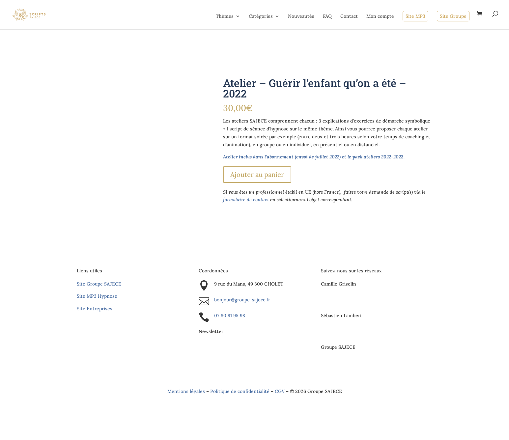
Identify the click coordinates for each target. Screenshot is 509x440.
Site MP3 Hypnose (97, 296)
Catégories (261, 16)
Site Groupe (453, 16)
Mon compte (380, 16)
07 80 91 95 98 (229, 315)
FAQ (327, 16)
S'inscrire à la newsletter (244, 349)
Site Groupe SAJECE (99, 284)
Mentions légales (186, 391)
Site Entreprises (94, 309)
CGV (280, 391)
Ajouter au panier (257, 174)
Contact (349, 16)
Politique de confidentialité (239, 391)
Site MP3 (415, 16)
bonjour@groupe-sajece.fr (242, 300)
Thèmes (225, 16)
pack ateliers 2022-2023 (378, 157)
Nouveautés (301, 16)
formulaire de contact (246, 200)
